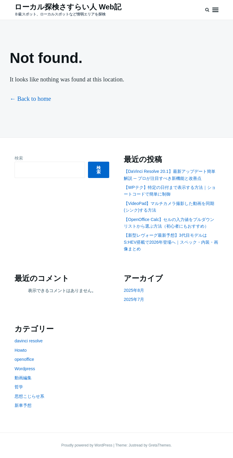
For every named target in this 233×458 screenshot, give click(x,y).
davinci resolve (29, 340)
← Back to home (30, 98)
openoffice (24, 359)
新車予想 (23, 405)
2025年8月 (134, 290)
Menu (215, 10)
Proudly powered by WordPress (87, 445)
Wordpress (25, 368)
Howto (21, 350)
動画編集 (23, 377)
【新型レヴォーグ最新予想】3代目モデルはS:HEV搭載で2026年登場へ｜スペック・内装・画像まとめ (171, 242)
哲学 (19, 386)
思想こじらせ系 (29, 396)
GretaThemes (159, 445)
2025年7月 (134, 299)
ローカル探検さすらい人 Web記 (68, 7)
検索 (19, 158)
